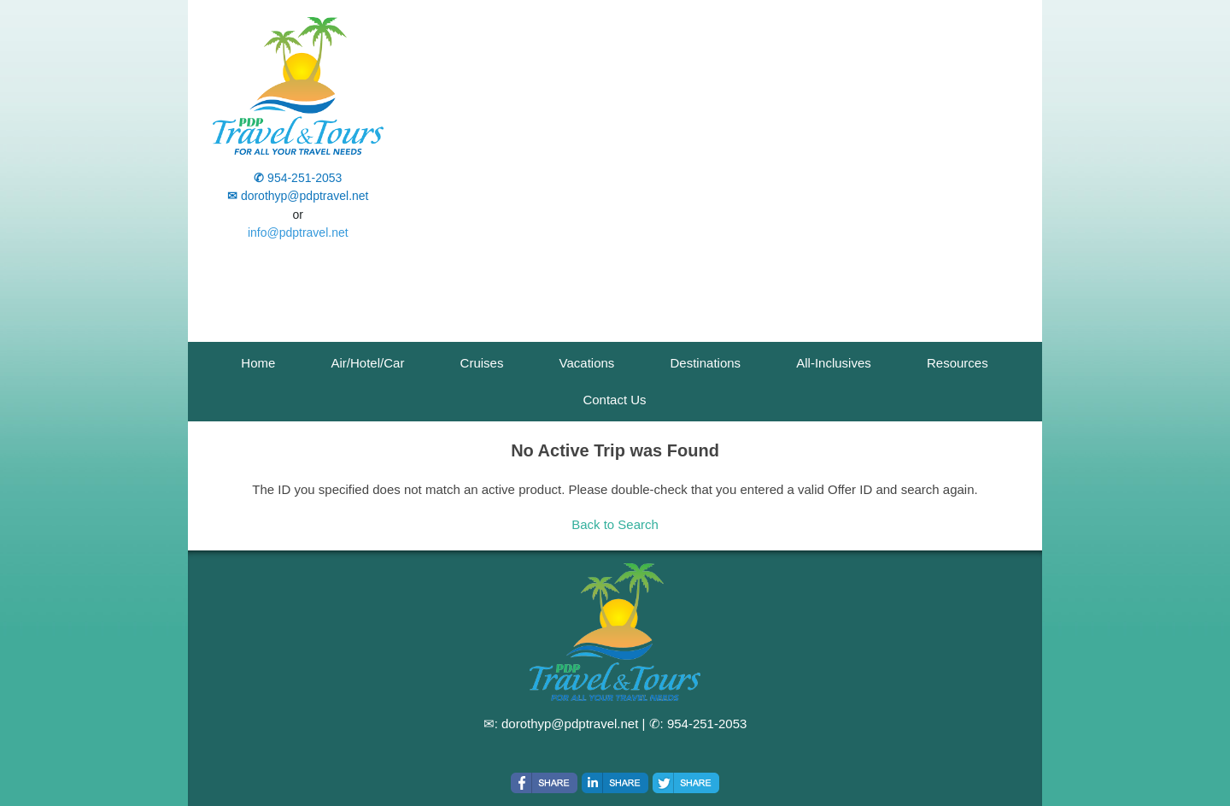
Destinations (706, 363)
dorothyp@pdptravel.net (569, 723)
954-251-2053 (707, 723)
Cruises (482, 363)
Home (258, 363)
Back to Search (615, 524)
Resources (957, 363)
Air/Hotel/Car (368, 363)
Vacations (587, 363)
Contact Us (614, 399)
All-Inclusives (833, 363)
